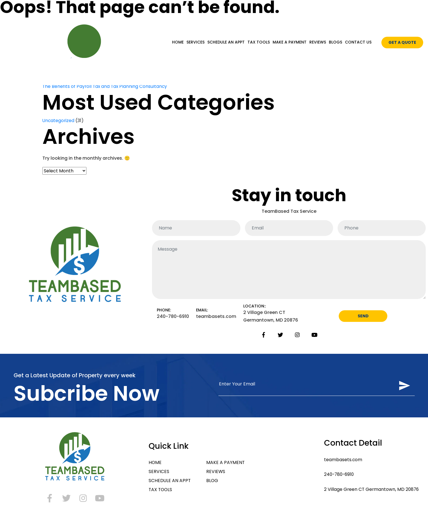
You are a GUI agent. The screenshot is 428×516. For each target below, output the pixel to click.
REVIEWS (317, 42)
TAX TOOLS (258, 42)
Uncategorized (58, 120)
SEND (363, 317)
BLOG (212, 481)
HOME (178, 42)
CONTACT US (358, 42)
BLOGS (335, 42)
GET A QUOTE (402, 42)
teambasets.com (341, 460)
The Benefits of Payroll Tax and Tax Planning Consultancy (105, 86)
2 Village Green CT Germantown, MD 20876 (370, 490)
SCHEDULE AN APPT (226, 42)
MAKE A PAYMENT (290, 42)
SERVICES (195, 42)
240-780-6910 (338, 475)
